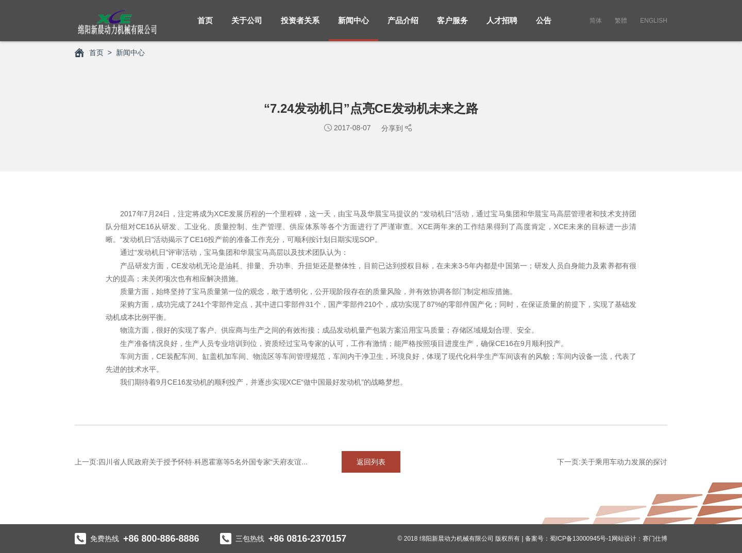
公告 (543, 26)
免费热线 (137, 538)
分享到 (393, 128)
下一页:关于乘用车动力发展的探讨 (612, 462)
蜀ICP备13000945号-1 (581, 538)
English (653, 20)
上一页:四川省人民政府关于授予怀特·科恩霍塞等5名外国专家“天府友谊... (191, 462)
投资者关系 (300, 26)
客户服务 (452, 26)
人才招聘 (501, 26)
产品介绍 (402, 26)
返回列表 (371, 462)
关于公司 (246, 26)
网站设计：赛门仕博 (639, 538)
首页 (205, 26)
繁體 (621, 20)
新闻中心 (353, 26)
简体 (595, 20)
